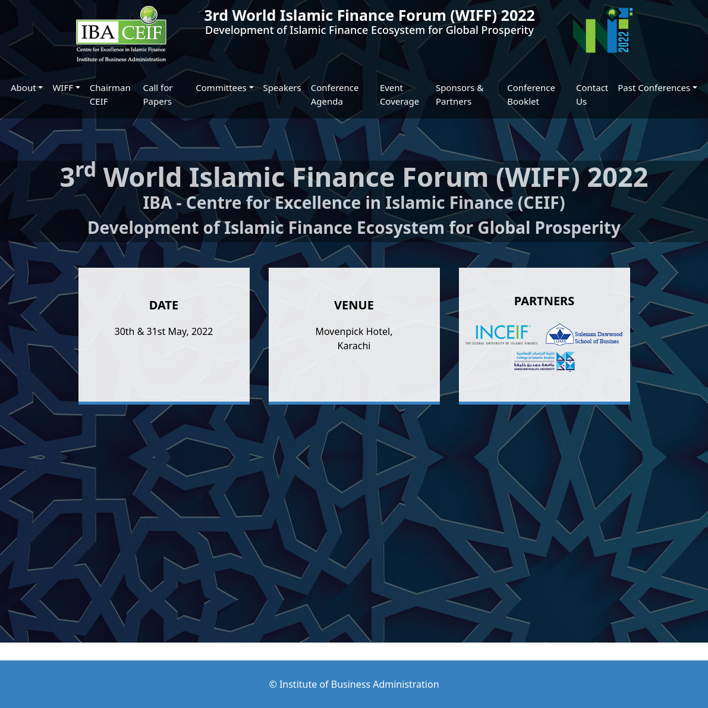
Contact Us (592, 94)
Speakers (282, 87)
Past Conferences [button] (654, 87)
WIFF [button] (62, 87)
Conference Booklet (531, 94)
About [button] (23, 87)
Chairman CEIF (110, 94)
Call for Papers (157, 94)
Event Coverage (399, 94)
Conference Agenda (335, 94)
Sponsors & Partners (459, 94)
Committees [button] (221, 87)
